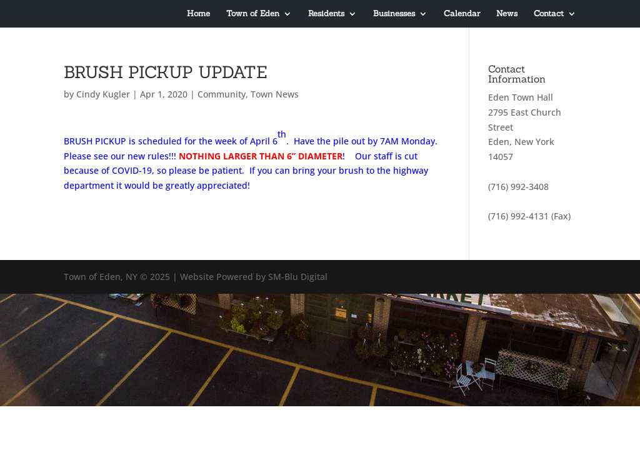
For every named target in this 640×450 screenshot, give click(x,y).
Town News (275, 94)
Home (198, 14)
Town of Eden (252, 14)
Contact (549, 14)
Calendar (462, 14)
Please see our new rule (114, 156)
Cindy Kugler (103, 94)
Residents (326, 14)
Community (222, 94)
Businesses (394, 14)
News (507, 14)
